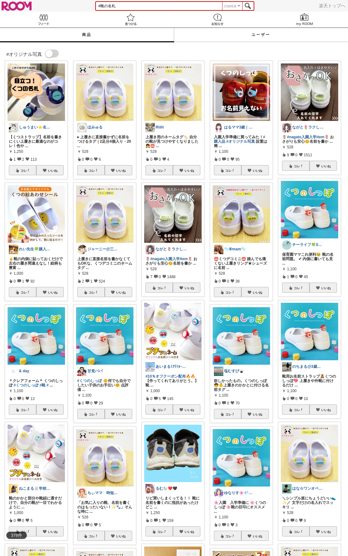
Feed (43, 19)
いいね (52, 170)
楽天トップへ (332, 5)
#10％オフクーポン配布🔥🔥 (170, 376)
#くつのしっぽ (26, 385)
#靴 (42, 385)
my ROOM (304, 19)
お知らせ (217, 19)
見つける (130, 19)
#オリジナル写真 (240, 141)
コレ (25, 170)
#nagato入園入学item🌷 (171, 259)
